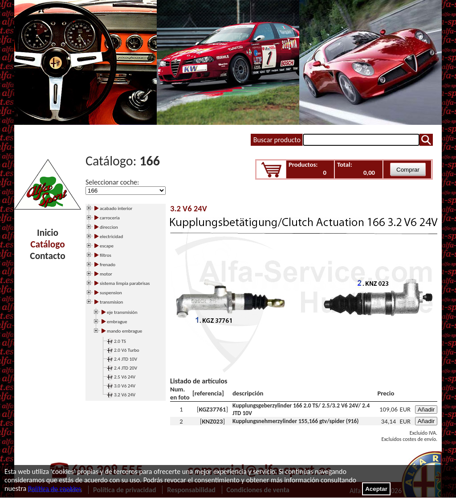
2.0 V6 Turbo (126, 350)
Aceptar (376, 489)
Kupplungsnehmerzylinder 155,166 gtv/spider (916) (295, 421)
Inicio (47, 233)
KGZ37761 (212, 409)
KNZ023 (212, 421)
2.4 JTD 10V (125, 359)
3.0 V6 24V (124, 386)
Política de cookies (54, 488)
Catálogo (47, 244)
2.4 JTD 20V (125, 368)
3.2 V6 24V (124, 395)
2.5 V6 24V (124, 377)
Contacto (47, 256)
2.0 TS (120, 341)
